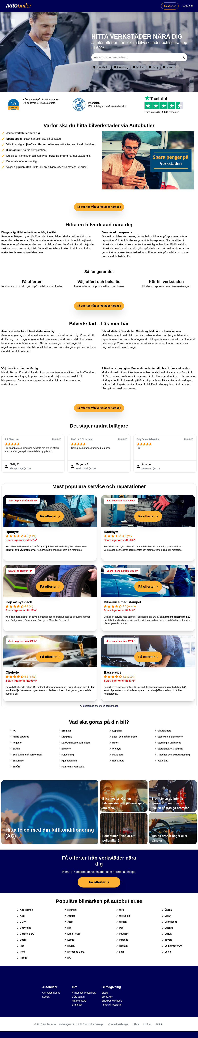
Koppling (115, 730)
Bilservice (17, 760)
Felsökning (66, 754)
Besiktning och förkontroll (26, 754)
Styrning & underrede (168, 742)
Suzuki (167, 933)
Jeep (69, 921)
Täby (153, 67)
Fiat (20, 945)
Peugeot (122, 933)
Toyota (167, 939)
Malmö (138, 67)
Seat (120, 951)
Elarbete (65, 748)
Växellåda (161, 760)
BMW (21, 921)
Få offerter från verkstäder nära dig (99, 206)
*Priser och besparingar (84, 992)
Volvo (166, 951)
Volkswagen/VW (172, 945)
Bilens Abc (107, 996)
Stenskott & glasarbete (169, 736)
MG (68, 957)
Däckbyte (111, 532)
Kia (68, 927)
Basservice (113, 672)
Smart (166, 915)
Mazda (69, 945)
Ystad (168, 67)
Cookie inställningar (118, 1024)
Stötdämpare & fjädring (169, 748)
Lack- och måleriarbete (123, 736)
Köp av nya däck (19, 602)
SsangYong (169, 921)
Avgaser (16, 742)
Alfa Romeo (25, 909)
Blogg (105, 992)
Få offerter (170, 6)
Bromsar (65, 730)
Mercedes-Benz (74, 951)
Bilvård (15, 766)
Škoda (167, 909)
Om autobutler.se (51, 992)
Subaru (167, 927)
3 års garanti (78, 996)
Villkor (136, 1024)
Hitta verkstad (79, 1000)
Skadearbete (163, 730)
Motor (113, 742)
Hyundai (70, 909)
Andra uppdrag (19, 736)
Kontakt (46, 996)
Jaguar (70, 915)
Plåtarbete (116, 754)
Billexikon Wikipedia (112, 1000)
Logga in (187, 5)
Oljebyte (12, 672)
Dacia (21, 939)
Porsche (122, 939)
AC (13, 730)
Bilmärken (77, 1004)
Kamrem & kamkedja (71, 766)
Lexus (69, 939)
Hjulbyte (12, 532)
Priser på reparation (112, 1004)
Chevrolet (24, 927)
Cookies (147, 1024)
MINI (120, 909)
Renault (122, 945)
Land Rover (72, 933)
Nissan (121, 921)
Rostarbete (116, 760)
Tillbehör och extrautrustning (172, 754)
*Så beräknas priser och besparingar (99, 706)
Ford (21, 951)
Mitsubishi (123, 915)
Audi (21, 915)
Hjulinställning (68, 760)
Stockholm (101, 67)
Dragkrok (65, 736)
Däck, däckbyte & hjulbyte (74, 742)
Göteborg (121, 67)
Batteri (15, 748)
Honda (22, 957)
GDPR (159, 1024)
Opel (120, 927)
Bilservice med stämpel (122, 602)
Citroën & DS (25, 933)
